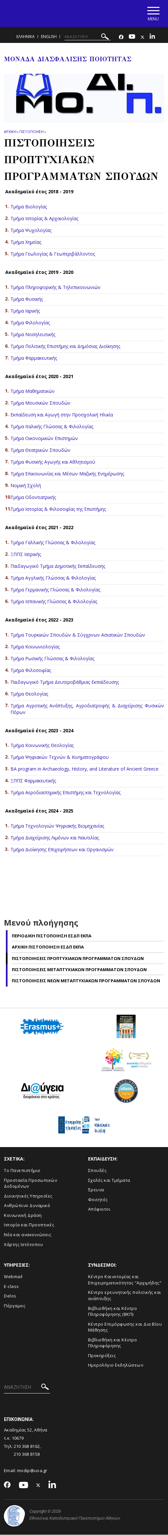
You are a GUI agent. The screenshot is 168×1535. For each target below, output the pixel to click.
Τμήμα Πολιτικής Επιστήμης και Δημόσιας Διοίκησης (65, 346)
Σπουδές (97, 1171)
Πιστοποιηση (31, 131)
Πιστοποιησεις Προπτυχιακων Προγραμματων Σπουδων (78, 959)
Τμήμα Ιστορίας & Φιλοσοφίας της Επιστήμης (58, 510)
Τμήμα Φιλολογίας (30, 323)
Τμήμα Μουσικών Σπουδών (40, 403)
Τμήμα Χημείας (25, 242)
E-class (11, 1287)
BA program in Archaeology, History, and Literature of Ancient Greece (84, 769)
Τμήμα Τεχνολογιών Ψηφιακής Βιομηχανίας (57, 826)
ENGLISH (49, 37)
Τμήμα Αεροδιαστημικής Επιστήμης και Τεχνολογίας (65, 793)
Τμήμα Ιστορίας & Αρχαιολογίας (44, 219)
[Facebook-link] (121, 37)
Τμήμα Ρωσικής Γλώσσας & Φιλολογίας (52, 659)
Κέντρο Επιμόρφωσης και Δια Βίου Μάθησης (125, 1327)
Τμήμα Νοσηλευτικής (32, 335)
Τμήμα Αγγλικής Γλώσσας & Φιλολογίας (53, 578)
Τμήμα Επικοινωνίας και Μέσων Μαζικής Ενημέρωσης (67, 474)
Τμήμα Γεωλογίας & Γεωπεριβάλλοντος (52, 254)
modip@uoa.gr (32, 1471)
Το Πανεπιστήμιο (22, 1171)
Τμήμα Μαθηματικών (32, 392)
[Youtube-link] (132, 37)
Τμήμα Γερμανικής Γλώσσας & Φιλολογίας (56, 590)
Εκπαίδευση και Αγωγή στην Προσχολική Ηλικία (61, 415)
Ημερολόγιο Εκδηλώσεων (115, 1366)
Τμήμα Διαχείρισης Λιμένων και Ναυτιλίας (54, 838)
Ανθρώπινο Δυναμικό (27, 1206)
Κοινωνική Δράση (23, 1215)
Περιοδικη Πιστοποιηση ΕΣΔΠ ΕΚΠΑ (51, 936)
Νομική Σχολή (25, 486)
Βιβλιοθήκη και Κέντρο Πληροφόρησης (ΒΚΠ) (112, 1312)
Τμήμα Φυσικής (26, 299)
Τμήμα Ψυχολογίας (30, 230)
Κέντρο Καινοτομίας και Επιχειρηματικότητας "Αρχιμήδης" (125, 1280)
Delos (10, 1296)
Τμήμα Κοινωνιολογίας (35, 647)
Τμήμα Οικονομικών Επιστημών (44, 439)
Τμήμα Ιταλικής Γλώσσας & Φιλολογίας (51, 427)
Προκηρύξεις (102, 1356)
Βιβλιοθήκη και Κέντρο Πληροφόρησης (112, 1343)
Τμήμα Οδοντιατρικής (33, 498)
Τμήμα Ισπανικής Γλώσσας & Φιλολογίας (53, 602)
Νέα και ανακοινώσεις (27, 1235)
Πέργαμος (14, 1306)
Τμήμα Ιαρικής (25, 311)
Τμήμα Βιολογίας (28, 207)
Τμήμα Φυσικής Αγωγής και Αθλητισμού (52, 462)
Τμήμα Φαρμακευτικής (33, 358)
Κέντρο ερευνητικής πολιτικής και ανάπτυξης (124, 1296)
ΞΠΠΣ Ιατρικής (25, 554)
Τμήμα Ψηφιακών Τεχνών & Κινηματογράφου (59, 758)
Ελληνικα (25, 37)
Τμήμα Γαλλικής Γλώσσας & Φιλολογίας (52, 543)
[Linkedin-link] (152, 37)
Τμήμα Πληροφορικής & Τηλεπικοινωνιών (55, 287)
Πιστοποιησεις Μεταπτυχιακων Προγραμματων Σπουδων (79, 970)
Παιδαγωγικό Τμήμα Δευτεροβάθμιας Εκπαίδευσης (64, 682)
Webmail (13, 1277)
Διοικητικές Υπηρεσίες (28, 1196)
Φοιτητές (98, 1200)
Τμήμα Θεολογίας (29, 694)
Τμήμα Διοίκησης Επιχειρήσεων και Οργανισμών (62, 850)
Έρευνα (96, 1190)
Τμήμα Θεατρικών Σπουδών (40, 451)
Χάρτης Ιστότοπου (23, 1245)
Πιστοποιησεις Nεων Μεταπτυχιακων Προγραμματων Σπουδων (86, 981)
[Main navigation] (152, 13)
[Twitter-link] (142, 37)
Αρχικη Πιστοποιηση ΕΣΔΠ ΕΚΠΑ (48, 947)
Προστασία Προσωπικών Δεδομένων (30, 1184)
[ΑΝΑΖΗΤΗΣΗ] (88, 37)
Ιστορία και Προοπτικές (29, 1225)
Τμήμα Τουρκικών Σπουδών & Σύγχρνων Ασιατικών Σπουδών (77, 635)
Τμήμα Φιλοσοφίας (30, 670)
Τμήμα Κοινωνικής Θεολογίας (42, 746)
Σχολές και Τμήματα (109, 1180)
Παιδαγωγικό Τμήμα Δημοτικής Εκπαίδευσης (57, 566)
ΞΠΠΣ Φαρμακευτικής (33, 781)
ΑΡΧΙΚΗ (10, 131)
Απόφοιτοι (99, 1210)
